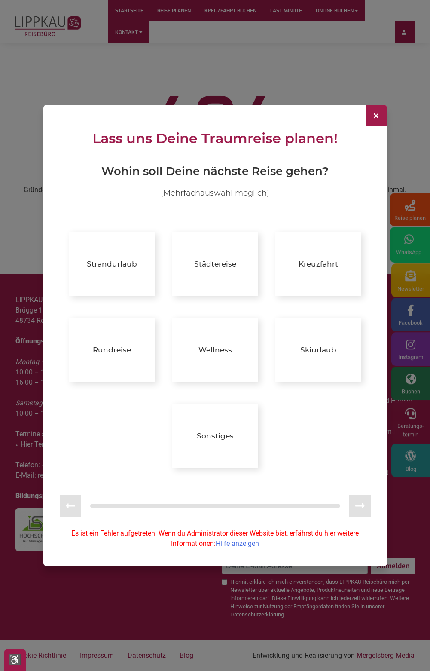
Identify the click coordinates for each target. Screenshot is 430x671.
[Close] (376, 116)
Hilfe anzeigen (237, 543)
